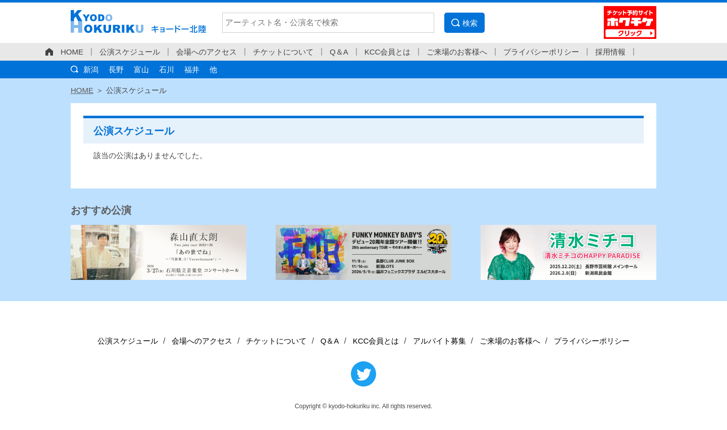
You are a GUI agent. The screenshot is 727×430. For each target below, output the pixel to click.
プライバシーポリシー (541, 51)
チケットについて (283, 51)
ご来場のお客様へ (457, 51)
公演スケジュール (129, 51)
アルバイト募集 (439, 341)
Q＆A (339, 51)
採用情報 (610, 51)
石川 (166, 69)
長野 (116, 69)
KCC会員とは (388, 51)
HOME (72, 51)
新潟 (90, 69)
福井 (191, 69)
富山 (141, 69)
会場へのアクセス (206, 51)
